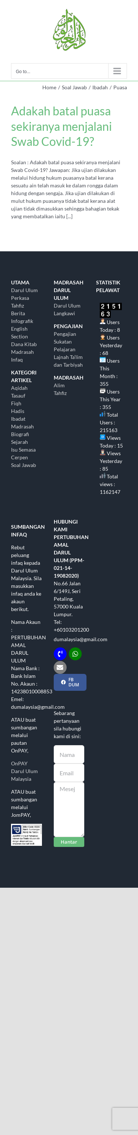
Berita (18, 313)
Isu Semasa (23, 449)
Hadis (17, 411)
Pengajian (65, 334)
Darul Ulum (24, 290)
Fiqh (16, 403)
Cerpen (19, 457)
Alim (59, 385)
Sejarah (19, 442)
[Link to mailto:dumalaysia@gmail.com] (60, 667)
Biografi (20, 434)
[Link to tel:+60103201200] (60, 653)
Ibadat (18, 419)
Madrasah (22, 426)
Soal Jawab (23, 465)
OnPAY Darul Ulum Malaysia (24, 771)
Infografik (22, 321)
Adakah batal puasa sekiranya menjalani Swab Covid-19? (61, 126)
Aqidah (19, 388)
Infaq (17, 359)
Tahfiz (60, 393)
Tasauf (18, 395)
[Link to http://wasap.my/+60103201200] (75, 653)
